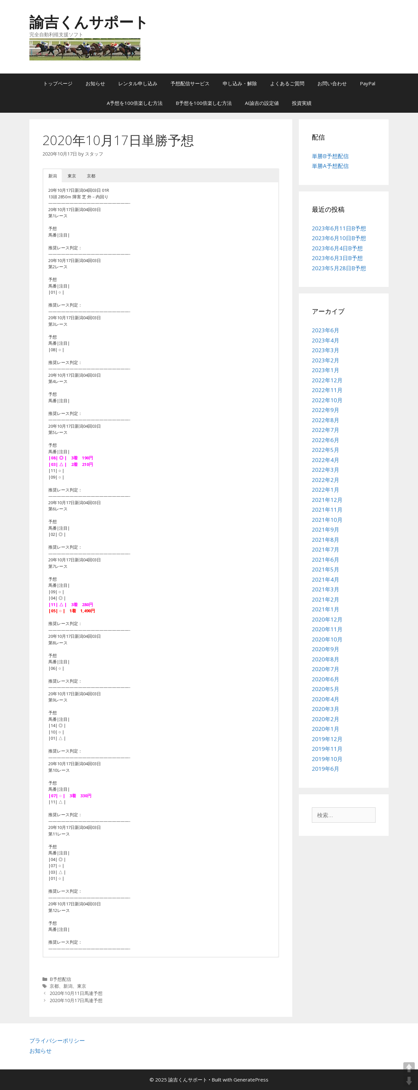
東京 (81, 986)
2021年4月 (325, 579)
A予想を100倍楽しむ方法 (135, 103)
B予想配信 (60, 979)
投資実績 (302, 103)
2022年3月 (325, 469)
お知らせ (95, 83)
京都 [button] (91, 176)
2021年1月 (325, 609)
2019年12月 (327, 739)
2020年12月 (327, 619)
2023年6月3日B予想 (337, 258)
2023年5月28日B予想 (339, 268)
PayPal (367, 83)
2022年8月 (325, 420)
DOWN (409, 1081)
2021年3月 (325, 589)
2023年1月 (325, 370)
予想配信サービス (190, 83)
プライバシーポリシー (57, 1040)
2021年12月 (327, 500)
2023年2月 (325, 360)
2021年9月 (325, 529)
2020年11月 (327, 629)
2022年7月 (325, 430)
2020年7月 (325, 669)
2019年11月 (327, 748)
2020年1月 (325, 729)
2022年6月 (325, 440)
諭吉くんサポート (89, 22)
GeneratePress (250, 1079)
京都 (54, 986)
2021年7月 (325, 549)
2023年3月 (325, 350)
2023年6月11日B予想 (339, 228)
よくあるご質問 (287, 83)
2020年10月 (327, 639)
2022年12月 (327, 380)
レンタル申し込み (137, 83)
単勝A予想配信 (330, 166)
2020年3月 (325, 709)
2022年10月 (327, 400)
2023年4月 (325, 340)
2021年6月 (325, 559)
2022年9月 (325, 410)
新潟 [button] (52, 176)
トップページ (57, 83)
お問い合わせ (332, 83)
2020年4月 (325, 699)
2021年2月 (325, 599)
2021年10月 (327, 519)
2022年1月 (325, 489)
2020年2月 (325, 719)
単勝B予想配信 (330, 156)
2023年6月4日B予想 (337, 248)
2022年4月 (325, 460)
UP (409, 1068)
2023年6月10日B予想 (339, 238)
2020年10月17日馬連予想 (76, 1000)
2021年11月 (327, 509)
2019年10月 (327, 759)
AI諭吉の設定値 (262, 103)
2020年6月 (325, 679)
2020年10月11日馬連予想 (76, 993)
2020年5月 (325, 689)
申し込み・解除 (240, 83)
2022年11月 (327, 390)
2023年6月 (325, 330)
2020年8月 (325, 659)
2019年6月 (325, 768)
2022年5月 (325, 450)
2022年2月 (325, 480)
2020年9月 (325, 649)
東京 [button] (72, 176)
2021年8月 (325, 539)
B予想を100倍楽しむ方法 (204, 103)
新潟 (67, 986)
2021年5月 (325, 569)
